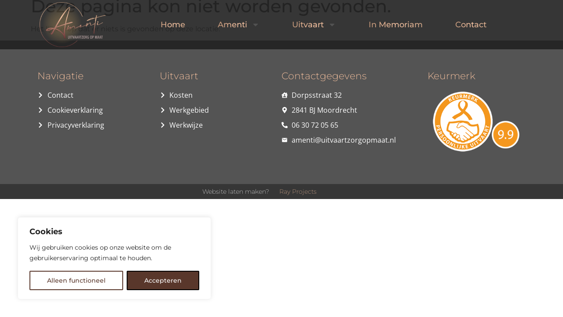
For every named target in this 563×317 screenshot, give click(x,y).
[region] (114, 258)
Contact (470, 24)
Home (173, 24)
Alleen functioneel (76, 280)
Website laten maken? (235, 191)
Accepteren (163, 280)
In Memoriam (396, 24)
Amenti (239, 24)
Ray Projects (298, 191)
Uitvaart (314, 24)
